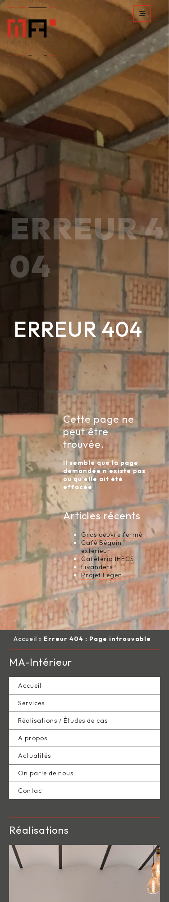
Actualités (34, 698)
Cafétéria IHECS (107, 501)
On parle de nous (45, 716)
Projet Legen (101, 517)
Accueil (25, 581)
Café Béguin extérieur (101, 489)
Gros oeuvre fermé (111, 477)
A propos (32, 680)
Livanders (97, 509)
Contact (31, 733)
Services (31, 645)
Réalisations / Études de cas (63, 663)
